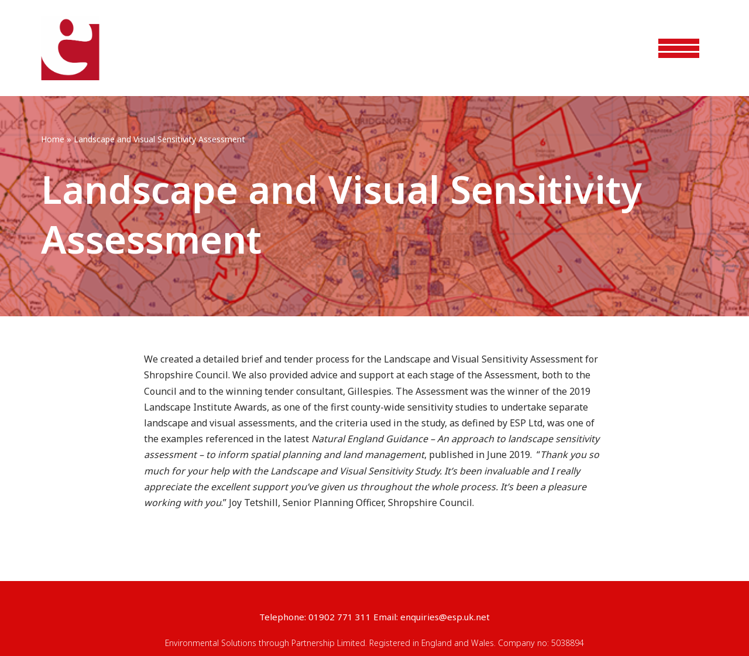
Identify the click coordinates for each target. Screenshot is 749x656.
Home (52, 139)
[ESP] (70, 48)
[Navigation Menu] (679, 48)
